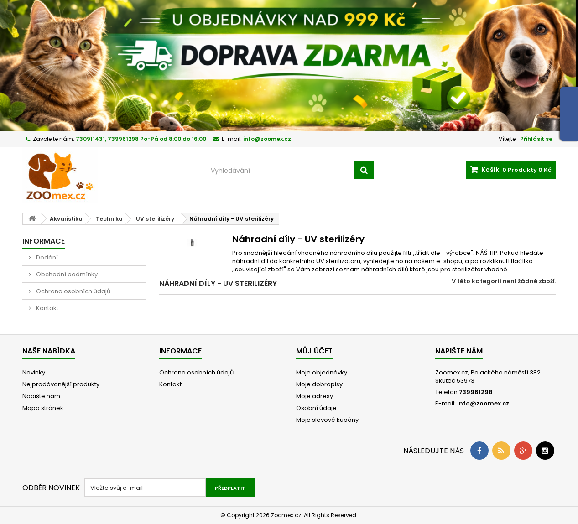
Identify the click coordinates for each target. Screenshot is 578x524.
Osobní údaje (316, 408)
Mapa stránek (42, 408)
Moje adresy (314, 396)
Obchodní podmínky (66, 274)
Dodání (46, 257)
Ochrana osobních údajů (72, 291)
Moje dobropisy (319, 384)
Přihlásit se (536, 139)
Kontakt (46, 308)
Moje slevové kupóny (327, 419)
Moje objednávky (321, 372)
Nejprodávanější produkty (60, 384)
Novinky (33, 372)
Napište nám (41, 396)
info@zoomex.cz (483, 403)
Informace (43, 241)
